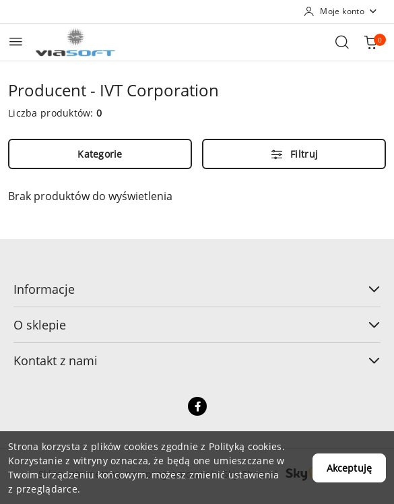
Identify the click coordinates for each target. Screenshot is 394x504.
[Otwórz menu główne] (16, 41)
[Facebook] (197, 406)
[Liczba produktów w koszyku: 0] (370, 42)
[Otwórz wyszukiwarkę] (342, 42)
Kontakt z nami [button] (197, 360)
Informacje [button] (197, 289)
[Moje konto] (341, 11)
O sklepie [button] (197, 325)
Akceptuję (349, 468)
